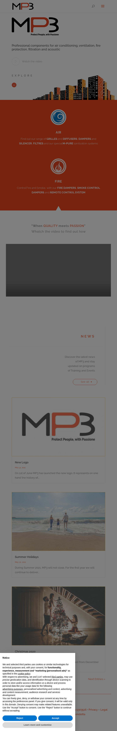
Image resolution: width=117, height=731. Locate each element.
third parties (57, 677)
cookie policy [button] (24, 673)
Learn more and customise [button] (38, 725)
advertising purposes (13, 689)
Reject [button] (19, 718)
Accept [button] (55, 718)
